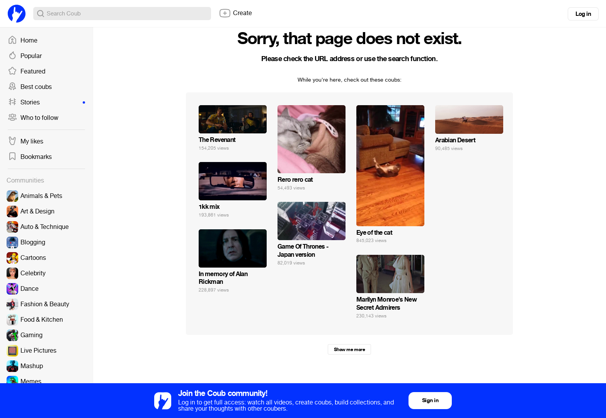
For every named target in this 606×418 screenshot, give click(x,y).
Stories (46, 102)
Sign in (430, 400)
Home (22, 40)
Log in (583, 14)
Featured (26, 71)
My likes (25, 141)
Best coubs (30, 87)
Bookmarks (30, 157)
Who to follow (33, 118)
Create (235, 13)
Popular (25, 56)
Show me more (349, 349)
